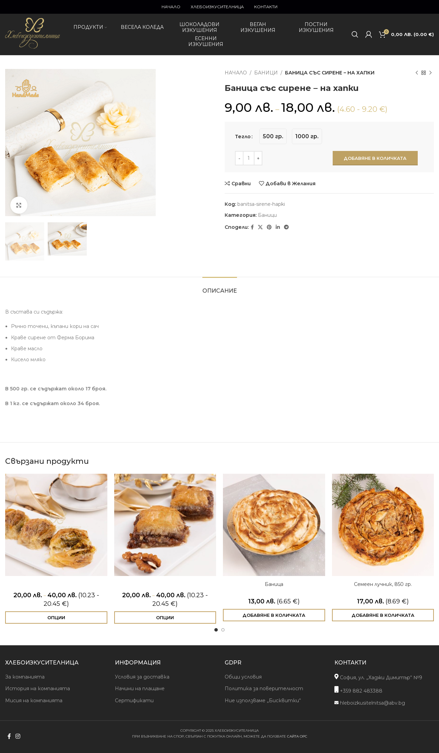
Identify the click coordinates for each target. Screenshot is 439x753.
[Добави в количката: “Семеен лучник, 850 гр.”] (383, 615)
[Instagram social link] (17, 736)
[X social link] (260, 227)
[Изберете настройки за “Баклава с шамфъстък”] (56, 617)
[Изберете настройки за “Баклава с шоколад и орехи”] (165, 617)
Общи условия (243, 677)
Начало (236, 73)
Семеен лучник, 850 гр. (383, 584)
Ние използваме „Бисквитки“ (263, 700)
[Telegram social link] (286, 227)
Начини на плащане (140, 688)
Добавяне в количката (375, 158)
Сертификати (134, 700)
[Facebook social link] (252, 227)
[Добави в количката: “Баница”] (274, 615)
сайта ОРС (297, 736)
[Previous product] (416, 72)
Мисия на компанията (33, 700)
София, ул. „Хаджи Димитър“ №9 (378, 677)
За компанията (25, 677)
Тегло (243, 136)
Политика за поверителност (264, 688)
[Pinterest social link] (269, 227)
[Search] (355, 34)
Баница (274, 584)
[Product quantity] (249, 158)
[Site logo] (32, 49)
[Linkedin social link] (278, 227)
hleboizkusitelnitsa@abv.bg (369, 703)
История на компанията (37, 688)
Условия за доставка (142, 677)
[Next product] (430, 72)
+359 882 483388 (358, 690)
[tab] (219, 287)
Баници (266, 73)
